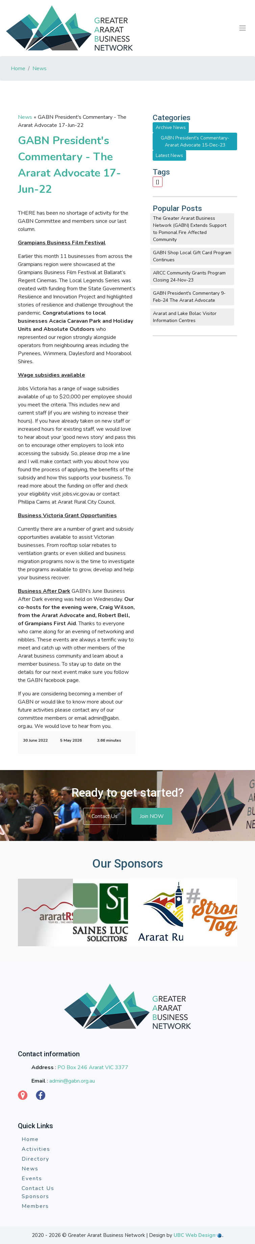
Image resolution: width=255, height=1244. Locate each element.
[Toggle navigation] (242, 28)
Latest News (169, 155)
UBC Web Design (194, 1235)
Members (35, 1206)
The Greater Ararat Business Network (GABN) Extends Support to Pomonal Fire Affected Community (189, 229)
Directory (35, 1159)
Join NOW (152, 816)
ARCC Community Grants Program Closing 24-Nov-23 (189, 276)
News (39, 68)
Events (32, 1178)
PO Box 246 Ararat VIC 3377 (92, 1067)
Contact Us (105, 816)
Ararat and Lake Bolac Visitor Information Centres (184, 317)
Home (18, 68)
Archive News (171, 127)
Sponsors (35, 1196)
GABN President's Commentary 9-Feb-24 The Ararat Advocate (189, 296)
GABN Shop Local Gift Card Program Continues (192, 256)
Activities (36, 1149)
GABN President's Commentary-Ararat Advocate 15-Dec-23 (195, 141)
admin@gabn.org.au (72, 1081)
